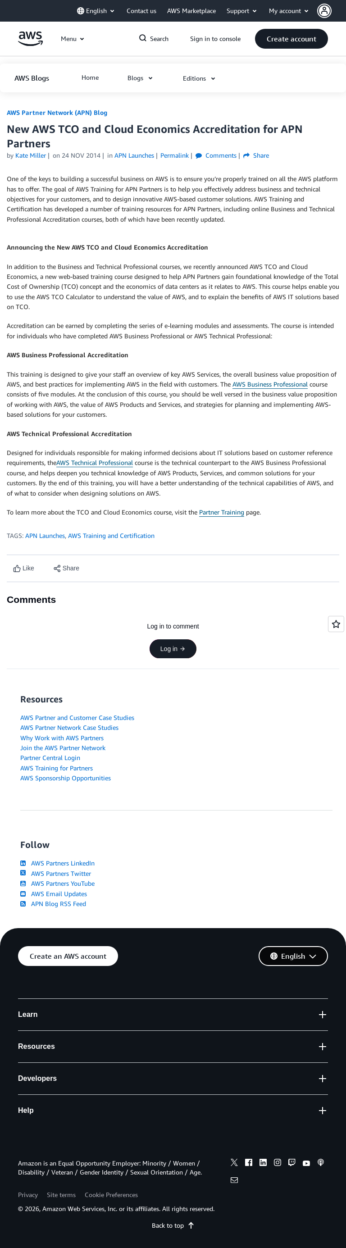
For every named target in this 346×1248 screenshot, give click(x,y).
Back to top (173, 1225)
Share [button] (256, 155)
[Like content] (24, 568)
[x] (234, 1164)
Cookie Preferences (111, 1194)
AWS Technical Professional (94, 462)
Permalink (174, 155)
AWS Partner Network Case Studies (69, 727)
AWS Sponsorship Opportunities (65, 778)
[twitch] (292, 1164)
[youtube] (306, 1164)
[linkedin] (263, 1164)
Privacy (28, 1194)
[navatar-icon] (324, 11)
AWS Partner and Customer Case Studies (77, 717)
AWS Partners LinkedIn (57, 863)
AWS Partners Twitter (55, 873)
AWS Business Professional (270, 384)
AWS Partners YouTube (57, 883)
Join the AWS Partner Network (62, 748)
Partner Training (221, 512)
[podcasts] (320, 1164)
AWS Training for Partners (56, 768)
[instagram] (277, 1164)
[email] (234, 1181)
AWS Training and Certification (111, 535)
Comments (216, 155)
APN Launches (45, 535)
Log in (173, 648)
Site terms (61, 1194)
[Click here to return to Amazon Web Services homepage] (30, 43)
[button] (331, 11)
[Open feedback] (336, 624)
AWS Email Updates (53, 893)
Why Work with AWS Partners (62, 738)
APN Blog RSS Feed (53, 903)
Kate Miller (30, 155)
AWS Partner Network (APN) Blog (57, 112)
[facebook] (248, 1164)
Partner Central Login (50, 757)
